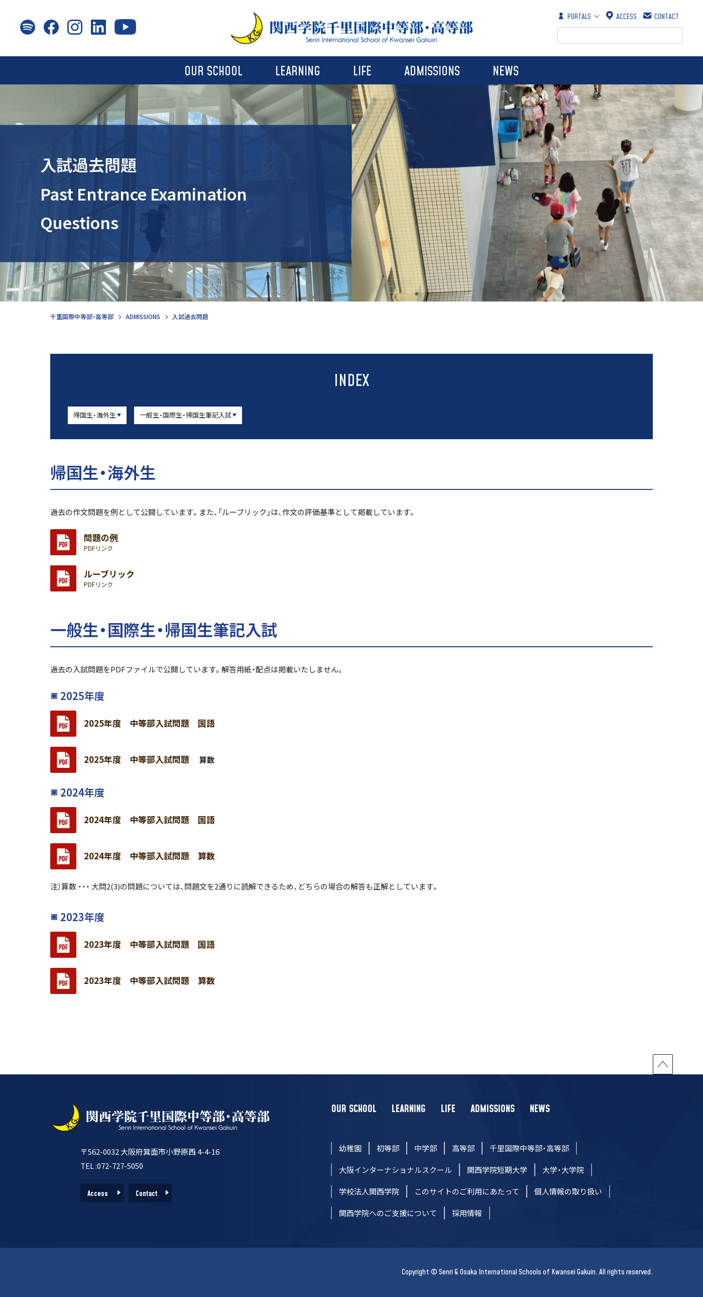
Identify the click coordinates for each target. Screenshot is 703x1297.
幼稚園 (350, 1148)
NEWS (506, 71)
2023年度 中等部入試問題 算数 (149, 980)
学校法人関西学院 (369, 1191)
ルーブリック (109, 578)
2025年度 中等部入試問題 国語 (149, 723)
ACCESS (621, 16)
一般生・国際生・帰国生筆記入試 (185, 415)
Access (97, 1194)
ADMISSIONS (432, 71)
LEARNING (297, 71)
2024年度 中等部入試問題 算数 (149, 856)
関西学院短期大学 (497, 1169)
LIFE (362, 71)
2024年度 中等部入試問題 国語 (149, 820)
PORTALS (574, 16)
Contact (147, 1194)
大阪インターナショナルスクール (395, 1169)
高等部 (463, 1148)
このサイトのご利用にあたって (466, 1191)
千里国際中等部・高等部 (81, 316)
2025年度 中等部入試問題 (141, 759)
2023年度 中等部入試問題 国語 (149, 944)
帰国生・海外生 (94, 415)
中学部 (425, 1148)
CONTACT (661, 16)
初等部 (388, 1148)
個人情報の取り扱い (568, 1191)
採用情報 (467, 1213)
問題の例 (101, 542)
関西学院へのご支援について (388, 1213)
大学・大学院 (563, 1169)
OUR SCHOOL (213, 71)
